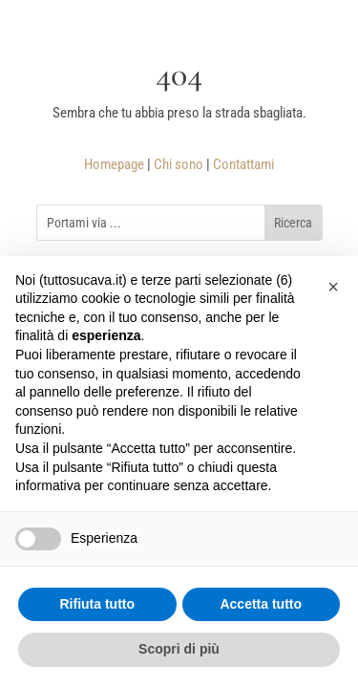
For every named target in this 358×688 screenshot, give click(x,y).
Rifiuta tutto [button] (97, 604)
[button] (333, 286)
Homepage (114, 164)
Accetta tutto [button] (261, 604)
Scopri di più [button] (179, 648)
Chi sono (178, 164)
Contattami (243, 164)
